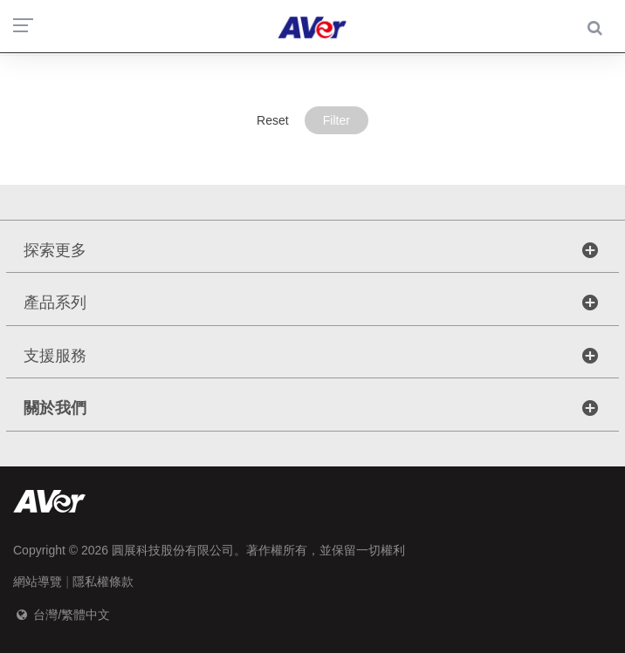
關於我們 (55, 408)
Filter (336, 120)
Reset (273, 120)
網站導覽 (37, 581)
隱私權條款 (103, 581)
